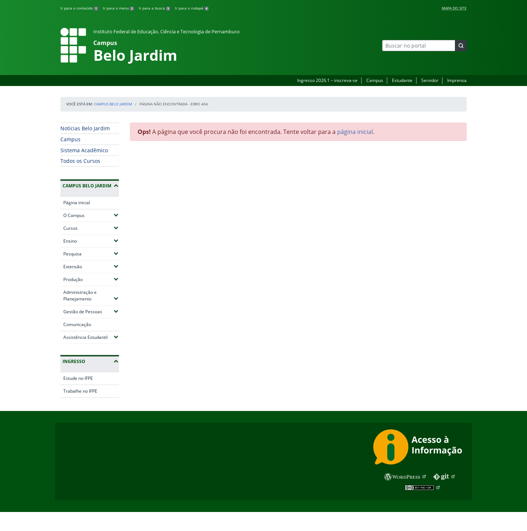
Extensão (91, 266)
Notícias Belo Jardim (85, 128)
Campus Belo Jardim (113, 103)
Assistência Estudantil (91, 337)
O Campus (91, 215)
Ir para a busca (154, 8)
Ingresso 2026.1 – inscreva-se (327, 80)
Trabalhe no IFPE (80, 391)
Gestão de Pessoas (91, 311)
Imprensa (457, 80)
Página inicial (76, 202)
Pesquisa (91, 253)
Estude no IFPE (78, 378)
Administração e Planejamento (91, 295)
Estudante (402, 80)
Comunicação (77, 324)
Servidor (429, 80)
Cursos (91, 228)
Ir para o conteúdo (79, 8)
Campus (374, 80)
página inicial (355, 132)
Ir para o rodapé (192, 8)
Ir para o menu (118, 8)
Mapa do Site (454, 8)
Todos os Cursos (80, 160)
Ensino (91, 241)
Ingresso (74, 361)
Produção (91, 279)
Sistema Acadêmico (84, 150)
